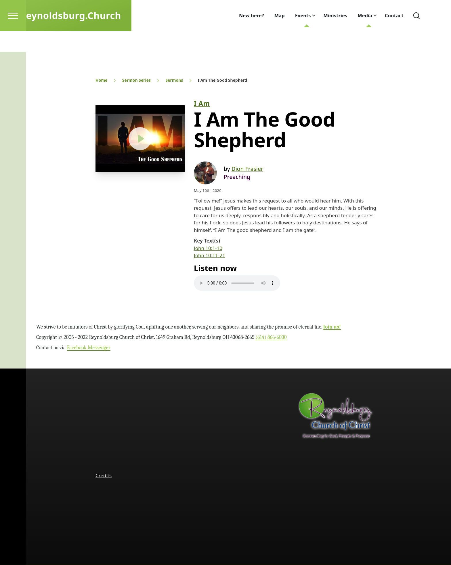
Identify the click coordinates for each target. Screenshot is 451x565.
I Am (202, 103)
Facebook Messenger (88, 348)
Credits (103, 475)
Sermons (174, 80)
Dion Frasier (247, 169)
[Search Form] (433, 36)
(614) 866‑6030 (271, 338)
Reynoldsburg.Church (86, 36)
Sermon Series (136, 80)
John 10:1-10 (208, 248)
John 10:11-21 (209, 255)
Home (101, 80)
